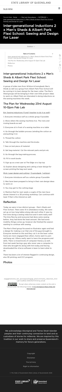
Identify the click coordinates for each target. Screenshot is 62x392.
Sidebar (31, 46)
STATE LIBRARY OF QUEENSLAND (31, 3)
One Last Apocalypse (28, 17)
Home (15, 17)
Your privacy (31, 362)
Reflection (11, 63)
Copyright (31, 353)
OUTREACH (42, 17)
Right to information (31, 366)
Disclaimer (31, 358)
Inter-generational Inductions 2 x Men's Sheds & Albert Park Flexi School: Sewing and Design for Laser (30, 57)
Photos (10, 66)
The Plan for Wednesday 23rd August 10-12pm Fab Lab (26, 60)
